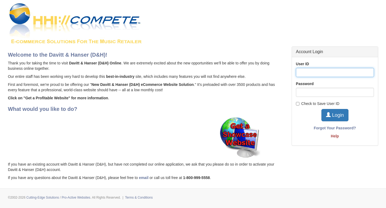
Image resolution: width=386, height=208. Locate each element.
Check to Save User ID (317, 103)
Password (305, 84)
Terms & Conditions (139, 197)
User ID (302, 64)
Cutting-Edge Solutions (42, 197)
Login (335, 115)
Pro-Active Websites (76, 197)
